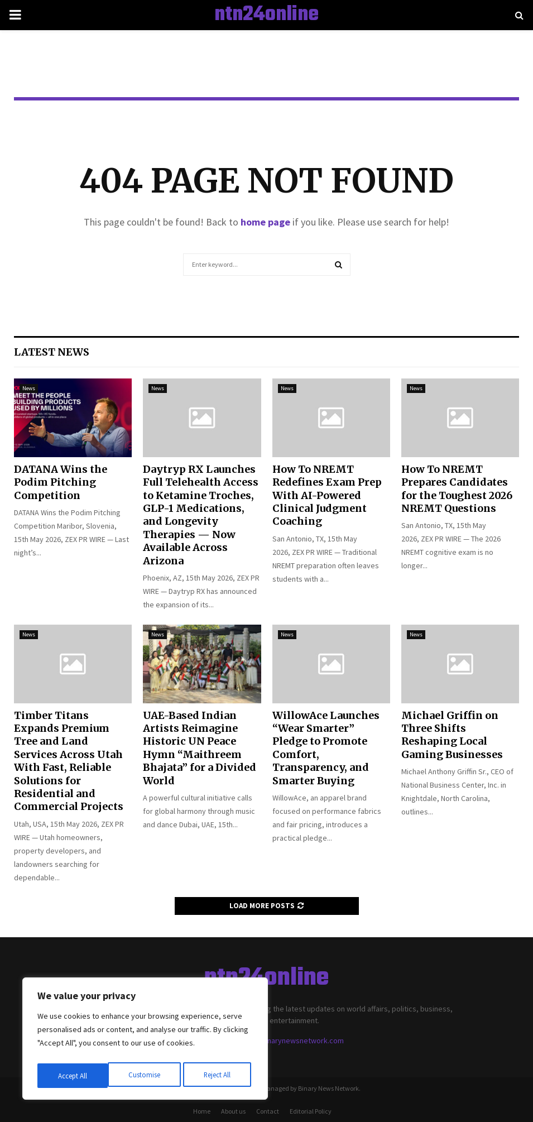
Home (201, 1111)
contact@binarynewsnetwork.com (286, 1040)
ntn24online (266, 15)
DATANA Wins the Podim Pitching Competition (60, 482)
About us (233, 1111)
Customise (73, 1076)
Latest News (51, 352)
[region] (145, 1041)
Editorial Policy (311, 1111)
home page (265, 221)
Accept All (218, 1076)
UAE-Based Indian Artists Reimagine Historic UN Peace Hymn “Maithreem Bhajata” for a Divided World (199, 748)
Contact (267, 1111)
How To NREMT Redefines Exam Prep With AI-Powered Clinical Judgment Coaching (327, 495)
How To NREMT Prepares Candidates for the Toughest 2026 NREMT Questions (456, 489)
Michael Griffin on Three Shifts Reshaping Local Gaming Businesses (452, 735)
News (28, 388)
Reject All (146, 1076)
